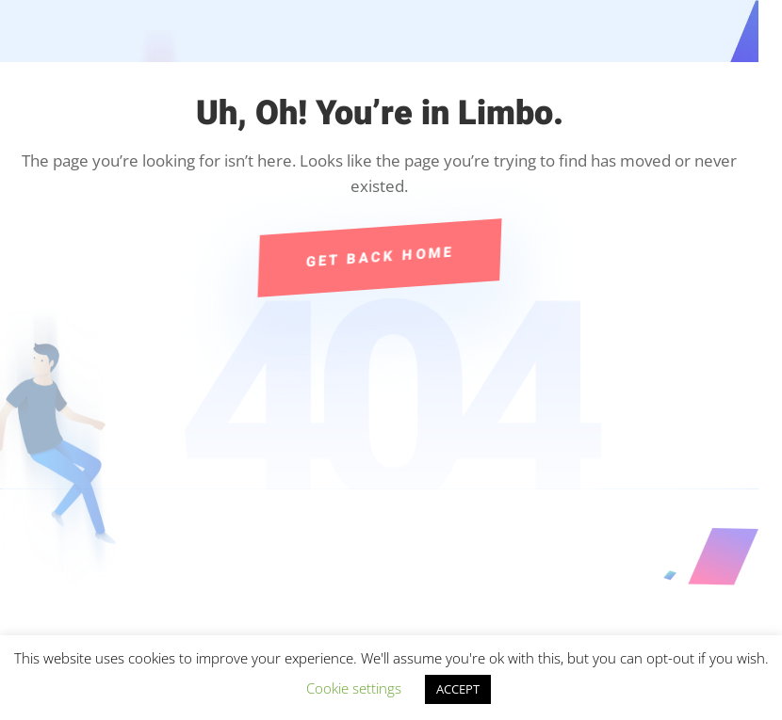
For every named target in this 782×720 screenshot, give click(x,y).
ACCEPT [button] (458, 688)
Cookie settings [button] (353, 688)
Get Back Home (379, 257)
